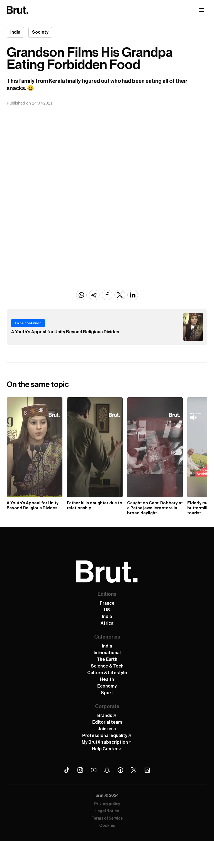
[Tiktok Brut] (66, 770)
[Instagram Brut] (80, 770)
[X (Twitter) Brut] (133, 770)
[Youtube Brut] (93, 770)
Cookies (107, 826)
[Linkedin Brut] (147, 770)
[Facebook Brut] (120, 770)
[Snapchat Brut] (107, 770)
